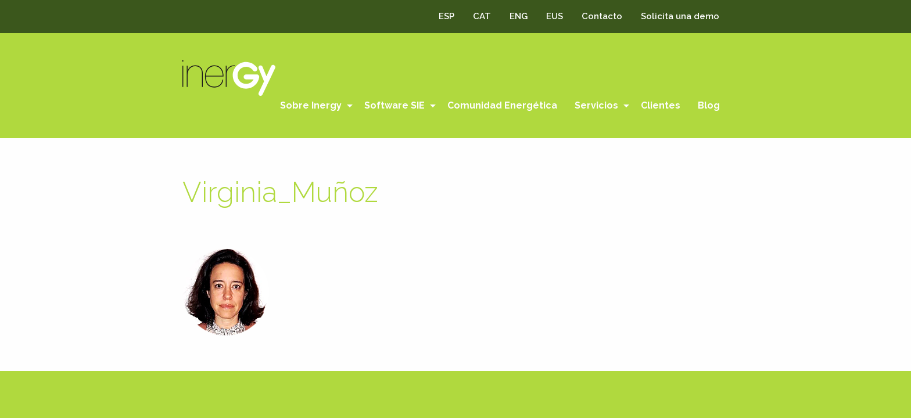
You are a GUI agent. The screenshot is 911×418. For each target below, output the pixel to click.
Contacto (602, 16)
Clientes (660, 105)
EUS (554, 16)
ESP (446, 16)
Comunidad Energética (502, 105)
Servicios (596, 105)
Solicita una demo (680, 16)
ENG (519, 16)
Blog (709, 105)
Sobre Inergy (311, 105)
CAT (482, 16)
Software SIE (394, 105)
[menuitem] (313, 106)
